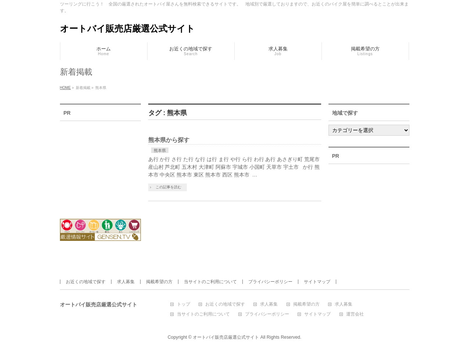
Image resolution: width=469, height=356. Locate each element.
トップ (183, 304)
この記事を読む (168, 187)
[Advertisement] (100, 165)
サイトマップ (317, 281)
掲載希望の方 (159, 281)
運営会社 (355, 314)
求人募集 (126, 281)
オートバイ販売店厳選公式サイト (127, 28)
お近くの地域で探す (86, 281)
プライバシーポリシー (270, 281)
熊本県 (160, 150)
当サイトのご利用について (210, 281)
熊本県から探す (168, 140)
